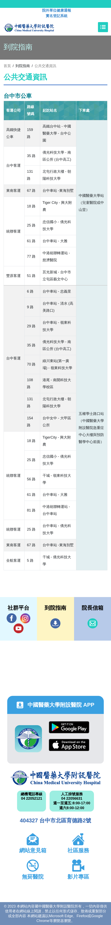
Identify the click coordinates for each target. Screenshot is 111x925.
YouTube (18, 628)
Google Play (69, 727)
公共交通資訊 (45, 66)
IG (25, 618)
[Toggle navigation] (103, 27)
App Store (69, 745)
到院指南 (55, 623)
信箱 (93, 623)
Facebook (12, 618)
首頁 (7, 66)
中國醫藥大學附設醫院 (56, 778)
